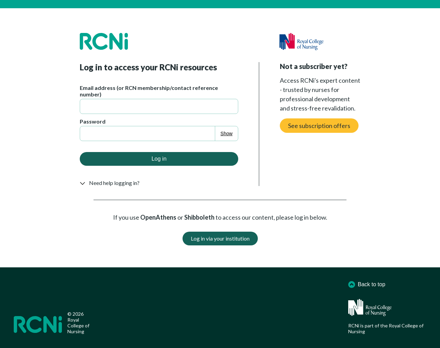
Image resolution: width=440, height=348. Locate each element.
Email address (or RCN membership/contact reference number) (149, 90)
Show (226, 133)
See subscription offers (319, 125)
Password (93, 121)
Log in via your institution (220, 238)
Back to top (366, 284)
